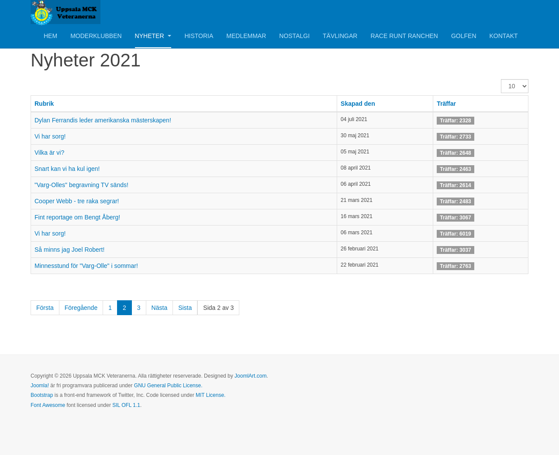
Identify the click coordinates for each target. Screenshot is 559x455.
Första (45, 307)
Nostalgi (294, 35)
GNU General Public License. (168, 385)
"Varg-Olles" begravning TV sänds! (81, 184)
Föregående (81, 307)
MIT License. (210, 395)
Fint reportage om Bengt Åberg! (77, 217)
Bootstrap (42, 395)
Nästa (160, 307)
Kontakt (504, 35)
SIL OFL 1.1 (126, 405)
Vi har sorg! (50, 136)
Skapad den (358, 103)
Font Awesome (48, 405)
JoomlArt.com (250, 376)
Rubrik (44, 103)
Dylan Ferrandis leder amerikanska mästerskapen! (103, 120)
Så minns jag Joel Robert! (69, 249)
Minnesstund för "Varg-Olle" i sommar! (86, 265)
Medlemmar (246, 35)
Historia (198, 35)
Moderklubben (95, 35)
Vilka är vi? (49, 152)
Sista (185, 307)
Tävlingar (340, 35)
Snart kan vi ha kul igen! (67, 168)
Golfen (463, 35)
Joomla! (40, 385)
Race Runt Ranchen (404, 35)
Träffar (446, 103)
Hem (50, 35)
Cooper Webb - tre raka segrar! (77, 201)
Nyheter (153, 35)
